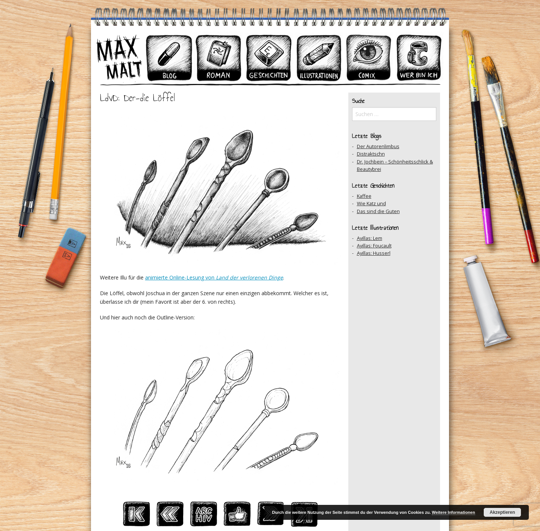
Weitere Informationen (453, 512)
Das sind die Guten (378, 211)
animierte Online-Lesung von (214, 277)
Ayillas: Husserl (373, 253)
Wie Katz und (371, 203)
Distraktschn (371, 153)
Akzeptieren (502, 512)
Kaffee (364, 196)
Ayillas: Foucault (374, 245)
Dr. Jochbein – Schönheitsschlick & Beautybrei (395, 165)
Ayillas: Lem (369, 238)
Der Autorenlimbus (378, 146)
